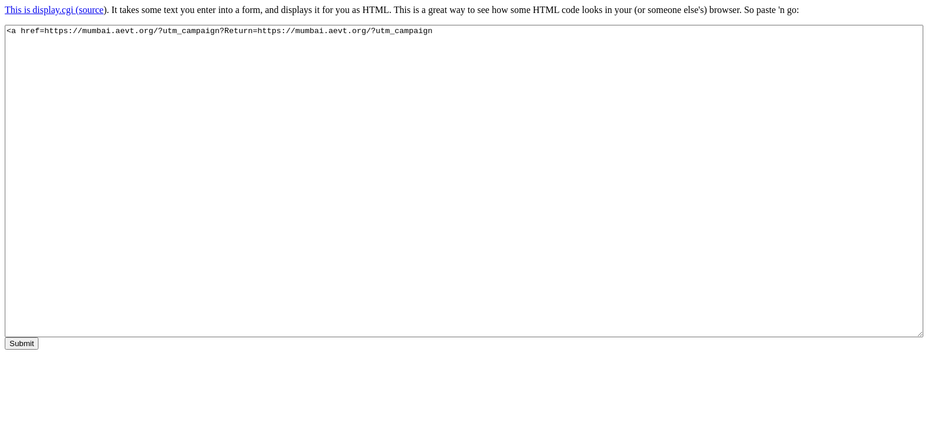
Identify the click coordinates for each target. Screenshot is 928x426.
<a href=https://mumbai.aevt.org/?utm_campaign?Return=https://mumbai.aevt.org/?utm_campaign (464, 181)
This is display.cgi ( (42, 10)
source (91, 10)
